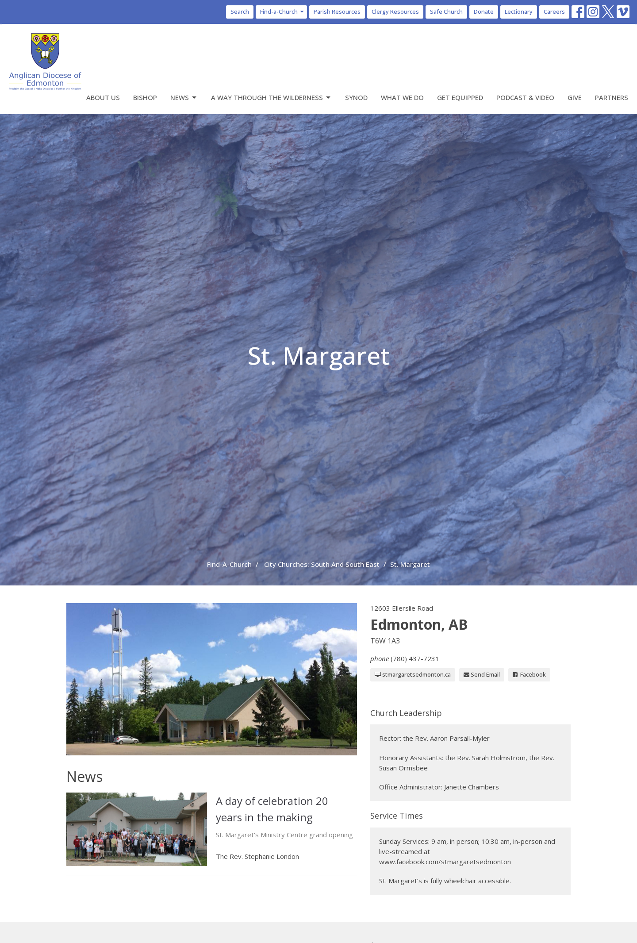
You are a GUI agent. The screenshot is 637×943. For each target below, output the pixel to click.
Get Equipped (460, 97)
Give (575, 97)
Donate (484, 11)
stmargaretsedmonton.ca (413, 674)
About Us (103, 97)
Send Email (482, 674)
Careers (554, 11)
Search (239, 11)
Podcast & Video (525, 97)
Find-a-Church (282, 11)
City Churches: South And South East (322, 564)
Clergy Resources (395, 11)
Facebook (529, 674)
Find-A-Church (229, 564)
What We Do (402, 97)
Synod (356, 97)
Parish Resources (337, 11)
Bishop (145, 97)
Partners (611, 97)
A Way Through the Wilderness (271, 97)
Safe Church (446, 11)
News (184, 97)
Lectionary (519, 11)
